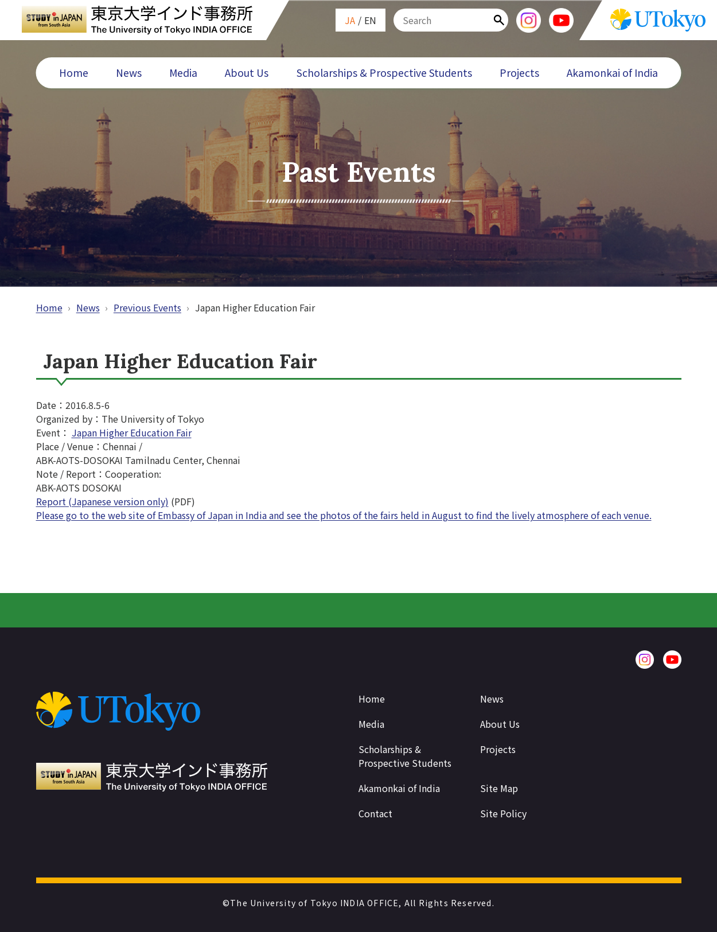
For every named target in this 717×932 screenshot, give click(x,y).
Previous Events (147, 307)
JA (350, 20)
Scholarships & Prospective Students (384, 72)
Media (183, 72)
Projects (519, 72)
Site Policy (503, 813)
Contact (375, 813)
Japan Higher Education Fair (132, 432)
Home (73, 72)
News (129, 72)
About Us (246, 72)
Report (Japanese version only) (102, 501)
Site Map (499, 788)
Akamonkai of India (612, 72)
